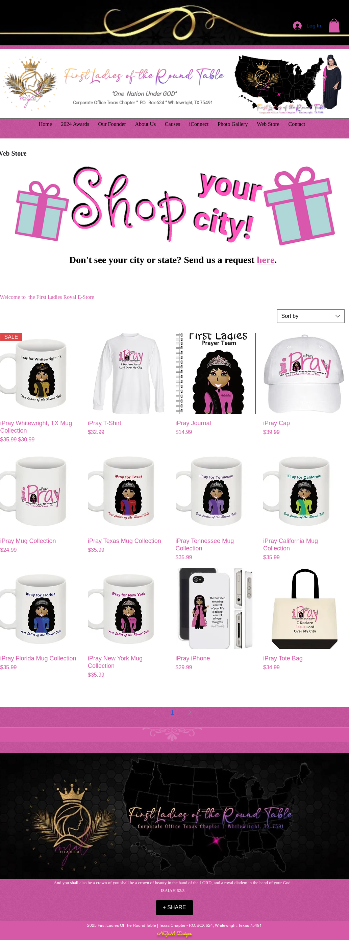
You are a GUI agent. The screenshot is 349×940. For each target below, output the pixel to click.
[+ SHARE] (174, 907)
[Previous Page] (155, 712)
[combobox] (311, 316)
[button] (334, 25)
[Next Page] (190, 712)
